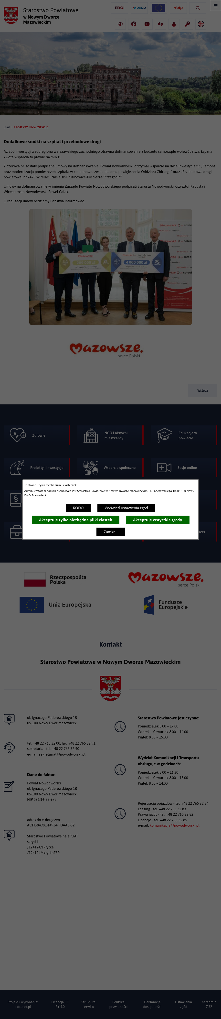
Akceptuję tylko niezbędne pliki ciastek (75, 519)
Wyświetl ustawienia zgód (126, 507)
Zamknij (110, 531)
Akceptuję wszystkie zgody (157, 519)
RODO (78, 507)
